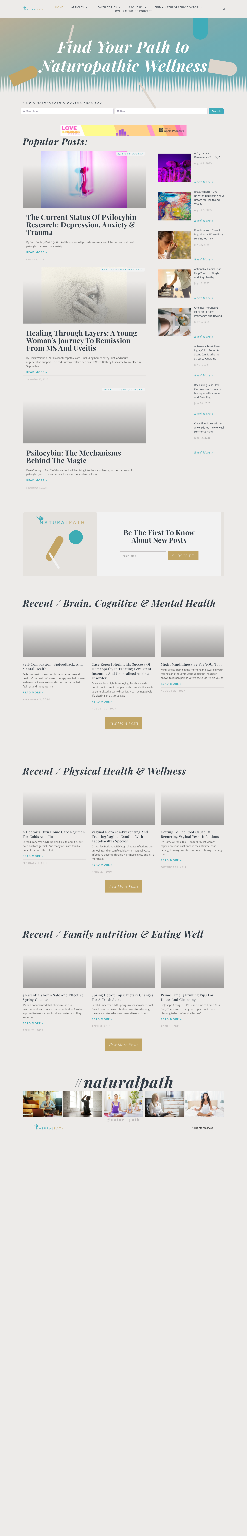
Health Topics (108, 7)
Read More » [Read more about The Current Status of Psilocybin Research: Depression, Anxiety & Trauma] (36, 252)
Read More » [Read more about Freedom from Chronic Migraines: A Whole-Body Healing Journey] (204, 259)
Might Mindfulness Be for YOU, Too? (191, 664)
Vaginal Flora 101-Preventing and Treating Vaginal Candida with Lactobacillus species (120, 836)
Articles (79, 7)
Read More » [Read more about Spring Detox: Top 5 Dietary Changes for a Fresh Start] (102, 1019)
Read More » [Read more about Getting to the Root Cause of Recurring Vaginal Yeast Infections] (171, 860)
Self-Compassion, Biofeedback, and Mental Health (53, 666)
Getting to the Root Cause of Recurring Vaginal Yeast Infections (190, 834)
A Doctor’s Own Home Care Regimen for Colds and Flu (54, 834)
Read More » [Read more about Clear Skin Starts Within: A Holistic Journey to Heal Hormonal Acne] (204, 452)
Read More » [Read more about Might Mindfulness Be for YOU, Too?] (171, 684)
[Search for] (67, 111)
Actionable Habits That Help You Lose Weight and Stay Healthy (207, 273)
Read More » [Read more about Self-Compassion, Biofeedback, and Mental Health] (33, 692)
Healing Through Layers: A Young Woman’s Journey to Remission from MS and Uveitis (81, 340)
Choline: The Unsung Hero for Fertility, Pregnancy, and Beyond (208, 312)
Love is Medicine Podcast (133, 11)
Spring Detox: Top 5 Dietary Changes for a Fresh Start (123, 997)
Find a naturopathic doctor (178, 7)
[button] (224, 9)
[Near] (161, 111)
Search (218, 111)
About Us (138, 7)
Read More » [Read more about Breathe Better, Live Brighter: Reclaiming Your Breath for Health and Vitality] (204, 221)
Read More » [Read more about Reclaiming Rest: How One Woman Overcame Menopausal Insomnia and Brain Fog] (204, 414)
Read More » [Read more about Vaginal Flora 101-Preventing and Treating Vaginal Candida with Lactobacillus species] (102, 864)
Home (59, 7)
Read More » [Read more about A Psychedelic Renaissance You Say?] (204, 182)
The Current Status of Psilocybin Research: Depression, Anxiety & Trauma (81, 224)
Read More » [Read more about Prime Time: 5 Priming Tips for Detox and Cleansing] (171, 1019)
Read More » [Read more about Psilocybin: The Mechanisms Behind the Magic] (36, 480)
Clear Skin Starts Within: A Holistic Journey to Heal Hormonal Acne (209, 427)
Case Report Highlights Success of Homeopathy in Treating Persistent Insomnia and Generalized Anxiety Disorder (121, 671)
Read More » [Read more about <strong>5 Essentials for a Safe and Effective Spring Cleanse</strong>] (33, 1023)
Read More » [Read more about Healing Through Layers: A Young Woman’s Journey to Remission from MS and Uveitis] (36, 372)
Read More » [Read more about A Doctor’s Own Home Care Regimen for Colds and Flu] (33, 856)
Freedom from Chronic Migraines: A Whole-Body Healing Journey (208, 234)
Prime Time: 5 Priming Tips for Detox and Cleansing (187, 997)
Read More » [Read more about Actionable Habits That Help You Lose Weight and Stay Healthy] (204, 298)
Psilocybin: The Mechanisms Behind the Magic (73, 456)
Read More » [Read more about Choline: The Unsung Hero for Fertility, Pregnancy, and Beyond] (204, 336)
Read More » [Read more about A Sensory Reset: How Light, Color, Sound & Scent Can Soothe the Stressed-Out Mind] (204, 375)
